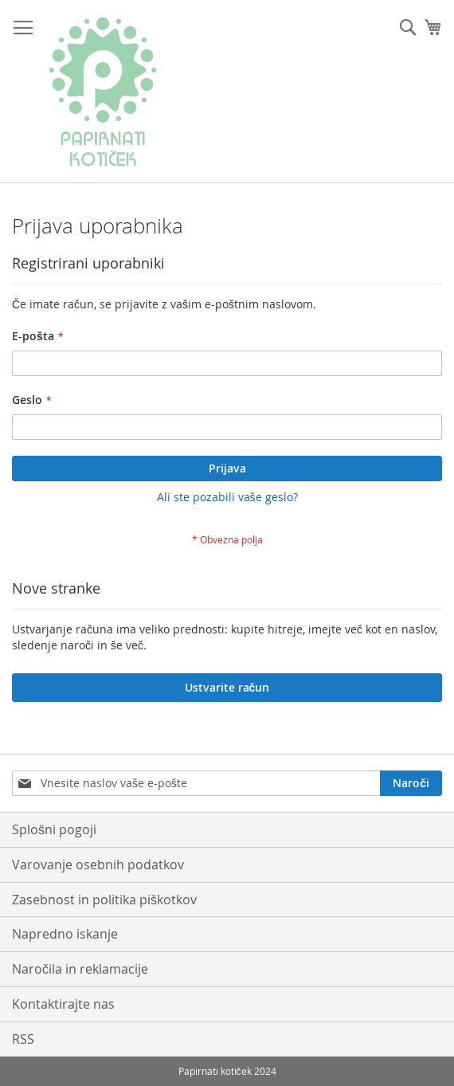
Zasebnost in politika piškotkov (104, 899)
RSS (23, 1039)
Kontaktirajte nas (63, 1004)
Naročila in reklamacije (80, 969)
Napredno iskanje (65, 934)
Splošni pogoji (54, 829)
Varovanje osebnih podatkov (98, 864)
